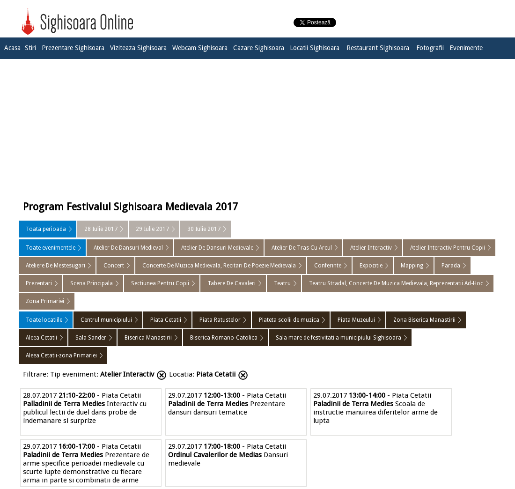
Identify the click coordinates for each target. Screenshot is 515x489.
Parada (450, 265)
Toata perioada (46, 229)
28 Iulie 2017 (101, 229)
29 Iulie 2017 (152, 229)
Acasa (12, 48)
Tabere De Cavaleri (231, 283)
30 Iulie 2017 (204, 229)
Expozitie (371, 265)
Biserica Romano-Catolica (224, 337)
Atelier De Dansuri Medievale (217, 247)
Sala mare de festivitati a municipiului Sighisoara (338, 337)
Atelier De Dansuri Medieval (128, 247)
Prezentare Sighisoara (73, 48)
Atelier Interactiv (371, 247)
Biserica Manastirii (148, 337)
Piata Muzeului (356, 320)
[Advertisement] (257, 127)
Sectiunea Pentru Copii (160, 283)
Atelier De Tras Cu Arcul (302, 247)
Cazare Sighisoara (258, 48)
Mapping (412, 265)
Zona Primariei (45, 301)
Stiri (30, 48)
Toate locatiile (44, 320)
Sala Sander (90, 337)
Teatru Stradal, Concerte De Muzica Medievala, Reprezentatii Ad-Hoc (396, 283)
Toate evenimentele (50, 247)
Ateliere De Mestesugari (55, 265)
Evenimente (466, 48)
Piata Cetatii (165, 320)
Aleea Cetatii (41, 337)
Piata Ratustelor (220, 320)
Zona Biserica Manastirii (424, 320)
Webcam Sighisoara (200, 48)
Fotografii (430, 48)
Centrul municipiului (106, 320)
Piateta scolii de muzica (289, 320)
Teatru (282, 283)
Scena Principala (91, 283)
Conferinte (327, 265)
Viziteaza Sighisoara (138, 48)
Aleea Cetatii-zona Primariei (61, 355)
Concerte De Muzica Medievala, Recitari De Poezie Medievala (219, 265)
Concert (113, 265)
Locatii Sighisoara (314, 48)
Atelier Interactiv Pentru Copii (447, 247)
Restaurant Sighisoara (377, 48)
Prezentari (39, 283)
